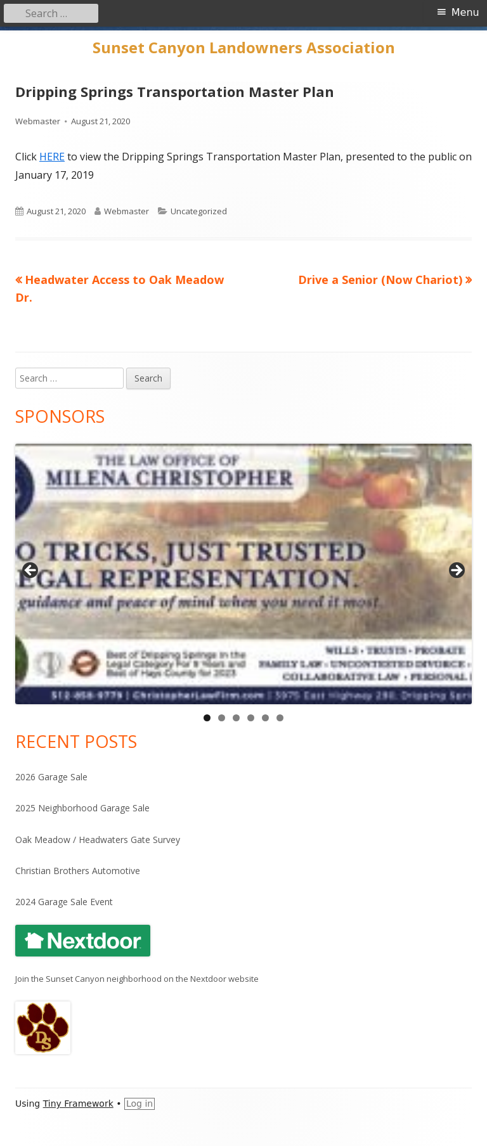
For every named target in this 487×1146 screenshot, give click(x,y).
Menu (465, 12)
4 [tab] (250, 717)
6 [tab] (279, 717)
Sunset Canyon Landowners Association (244, 48)
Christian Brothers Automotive (77, 871)
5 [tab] (265, 717)
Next (455, 571)
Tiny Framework (78, 1103)
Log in (139, 1103)
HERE (52, 157)
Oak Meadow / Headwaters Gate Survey (97, 840)
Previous (31, 571)
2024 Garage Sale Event (64, 902)
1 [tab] (207, 717)
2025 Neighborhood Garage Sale (82, 808)
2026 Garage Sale (51, 777)
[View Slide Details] (243, 574)
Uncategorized (199, 211)
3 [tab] (236, 717)
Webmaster (37, 121)
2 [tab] (221, 717)
